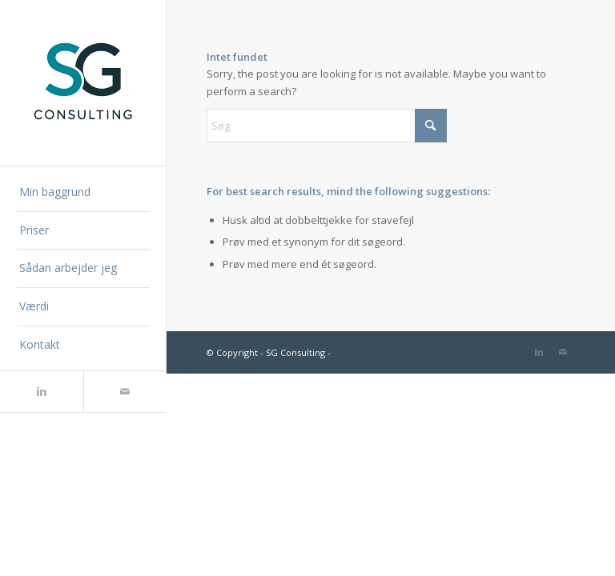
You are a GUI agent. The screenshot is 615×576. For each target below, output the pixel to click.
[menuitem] (83, 193)
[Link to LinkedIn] (41, 391)
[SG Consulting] (83, 83)
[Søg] (327, 125)
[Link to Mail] (125, 391)
